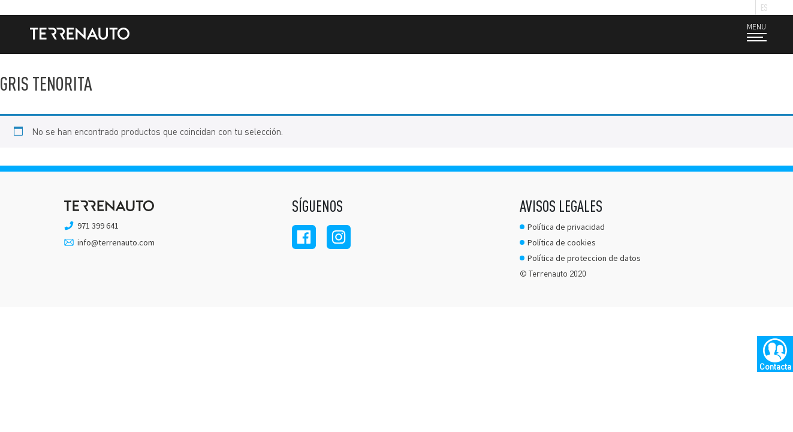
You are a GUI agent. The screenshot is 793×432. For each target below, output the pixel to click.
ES (764, 7)
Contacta (775, 366)
